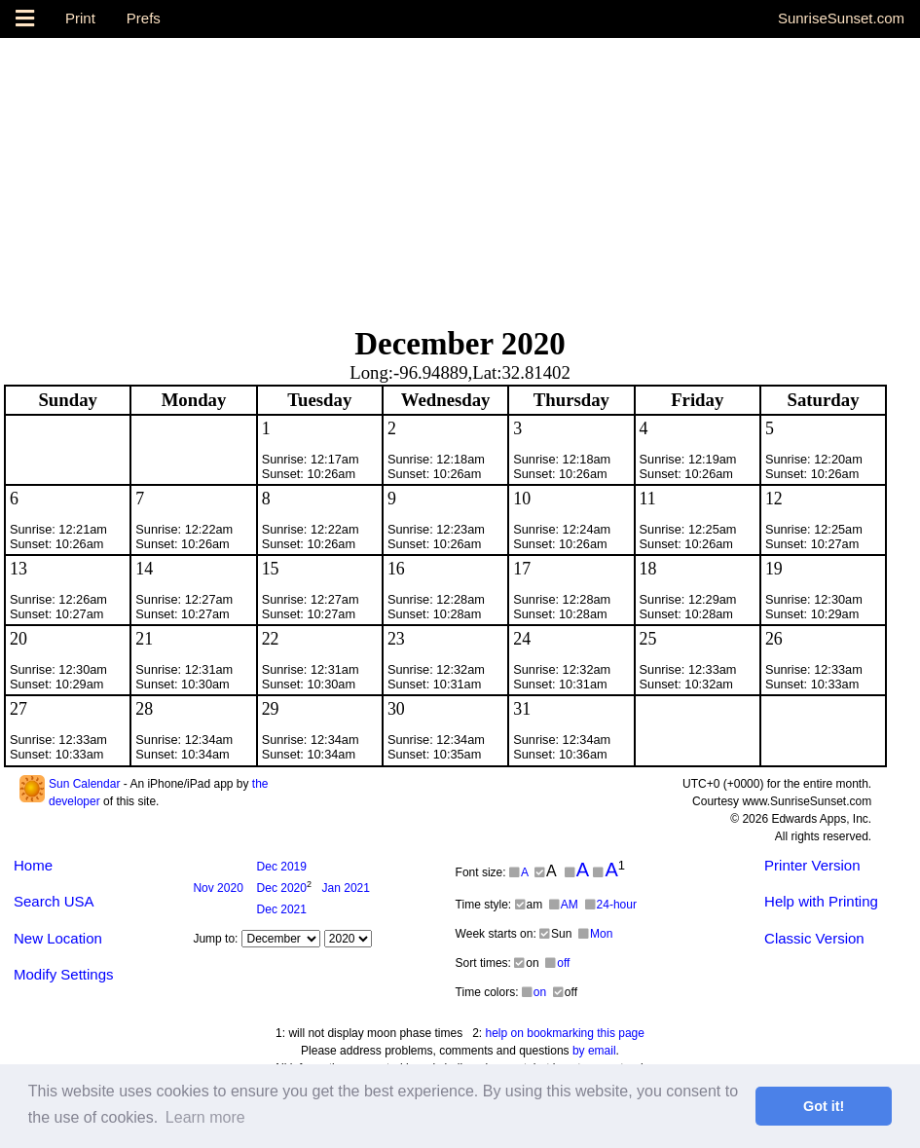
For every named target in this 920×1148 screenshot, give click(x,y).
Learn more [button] (205, 1117)
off (557, 963)
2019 (282, 866)
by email (594, 1050)
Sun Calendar (84, 784)
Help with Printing (821, 901)
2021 (346, 888)
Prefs (144, 18)
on (534, 992)
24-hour (611, 904)
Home (33, 865)
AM (563, 904)
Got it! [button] (823, 1106)
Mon (595, 934)
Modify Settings (64, 974)
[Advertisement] (460, 174)
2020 (217, 888)
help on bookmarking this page (565, 1033)
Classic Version (814, 938)
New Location (58, 938)
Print (80, 18)
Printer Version (812, 865)
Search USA (54, 901)
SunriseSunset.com (841, 18)
